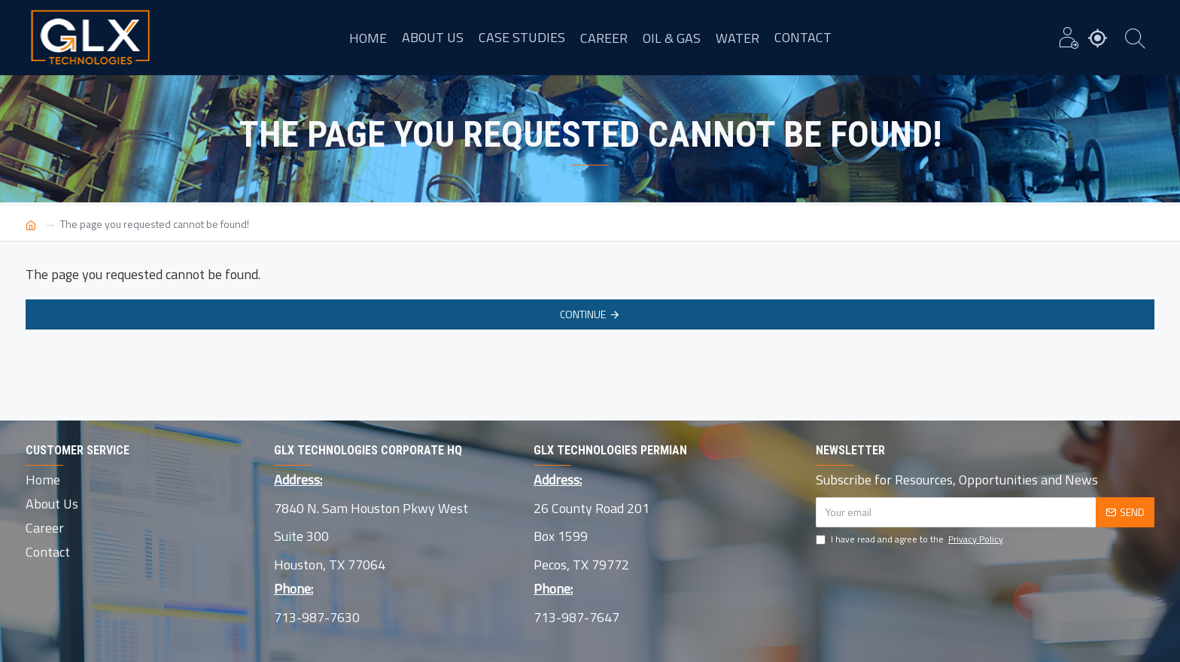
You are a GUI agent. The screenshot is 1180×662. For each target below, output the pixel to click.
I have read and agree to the (910, 539)
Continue (583, 314)
